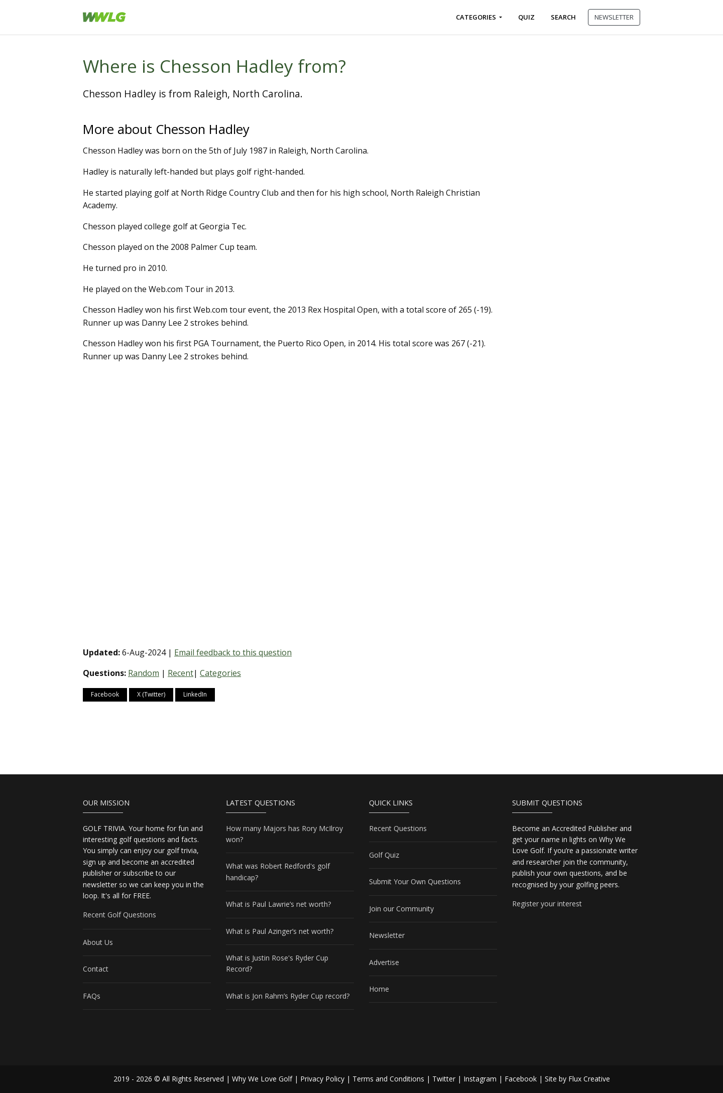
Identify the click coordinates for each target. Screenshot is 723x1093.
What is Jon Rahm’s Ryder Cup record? (287, 996)
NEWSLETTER (614, 17)
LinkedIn (195, 694)
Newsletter (387, 935)
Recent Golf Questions (119, 914)
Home (379, 989)
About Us (98, 942)
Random (143, 672)
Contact (95, 969)
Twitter (443, 1078)
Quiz (526, 17)
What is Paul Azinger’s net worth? (279, 931)
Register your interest (547, 903)
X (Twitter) (151, 694)
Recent (180, 672)
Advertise (384, 962)
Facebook (105, 694)
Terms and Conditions (388, 1078)
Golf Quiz (384, 855)
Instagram (480, 1078)
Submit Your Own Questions (415, 881)
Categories (477, 17)
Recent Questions (398, 828)
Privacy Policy (322, 1078)
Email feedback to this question (233, 652)
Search (563, 17)
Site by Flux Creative (577, 1078)
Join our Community (401, 908)
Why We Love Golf (262, 1078)
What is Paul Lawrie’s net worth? (278, 904)
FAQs (91, 996)
